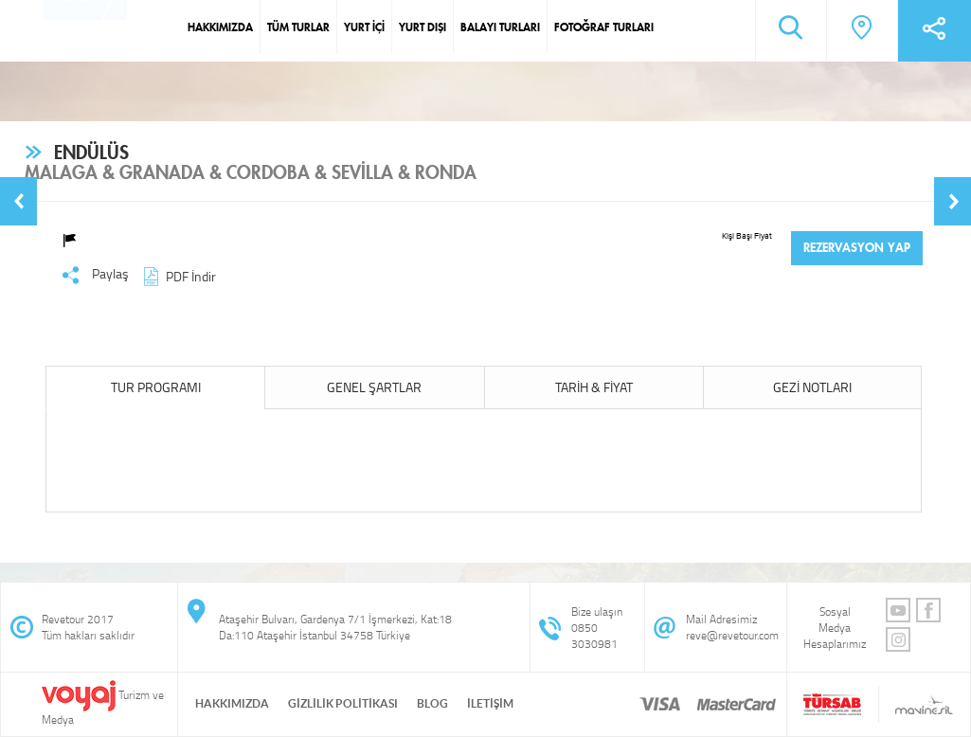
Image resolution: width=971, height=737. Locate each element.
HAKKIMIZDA (220, 27)
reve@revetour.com (732, 635)
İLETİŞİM (490, 703)
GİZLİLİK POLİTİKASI (343, 703)
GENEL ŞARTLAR (374, 387)
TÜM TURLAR (298, 27)
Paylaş (95, 274)
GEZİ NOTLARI (812, 387)
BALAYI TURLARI (500, 27)
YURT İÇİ (364, 27)
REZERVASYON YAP (856, 248)
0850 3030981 (594, 636)
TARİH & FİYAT (594, 387)
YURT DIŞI (422, 27)
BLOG (432, 703)
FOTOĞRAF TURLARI (604, 27)
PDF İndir (177, 276)
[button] (18, 201)
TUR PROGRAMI (156, 387)
